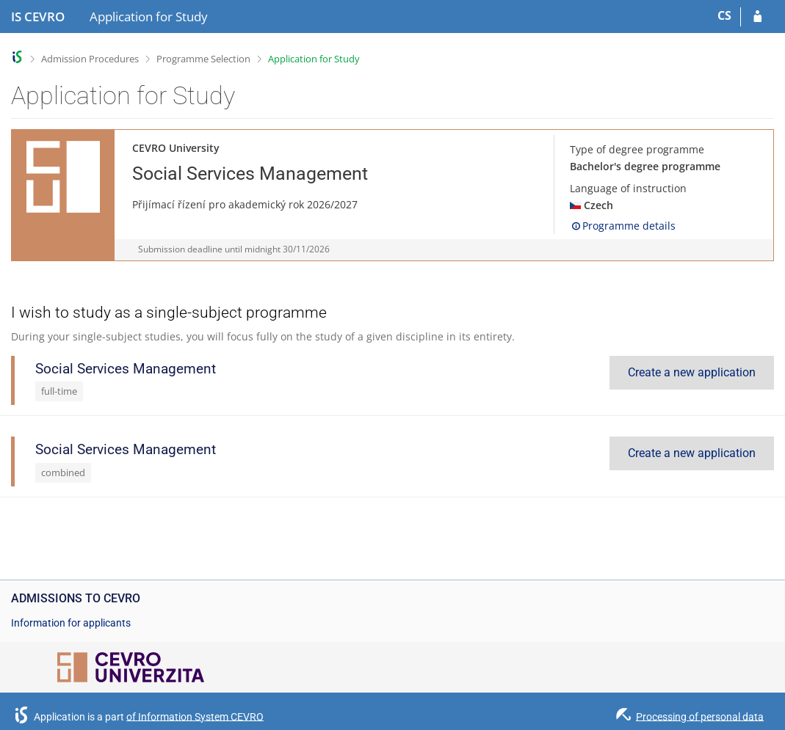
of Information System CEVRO (195, 716)
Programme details (623, 226)
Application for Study (314, 58)
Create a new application (692, 372)
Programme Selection (203, 58)
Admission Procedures (90, 58)
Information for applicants (71, 623)
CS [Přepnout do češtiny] (724, 15)
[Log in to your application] (757, 16)
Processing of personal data (700, 716)
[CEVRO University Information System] (38, 16)
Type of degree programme (637, 149)
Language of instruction (628, 188)
